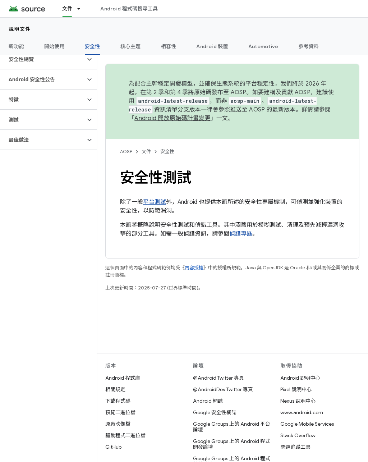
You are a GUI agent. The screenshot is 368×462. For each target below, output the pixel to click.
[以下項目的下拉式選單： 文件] (82, 8)
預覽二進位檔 (120, 412)
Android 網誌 (208, 401)
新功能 (16, 46)
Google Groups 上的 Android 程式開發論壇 (231, 444)
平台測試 (154, 202)
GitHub (113, 447)
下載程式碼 (117, 401)
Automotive (263, 46)
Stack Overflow (298, 435)
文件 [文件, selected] (67, 8)
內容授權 (194, 268)
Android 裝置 (212, 46)
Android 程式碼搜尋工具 (129, 8)
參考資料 (308, 46)
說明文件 (20, 29)
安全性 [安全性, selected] (92, 46)
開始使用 (54, 46)
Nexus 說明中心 (298, 401)
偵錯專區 (240, 233)
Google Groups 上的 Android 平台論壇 (231, 427)
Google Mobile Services (307, 424)
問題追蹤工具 (295, 447)
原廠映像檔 (117, 424)
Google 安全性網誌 (214, 412)
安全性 (167, 151)
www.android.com (301, 412)
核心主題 (130, 46)
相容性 (168, 46)
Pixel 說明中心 (296, 389)
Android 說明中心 (300, 378)
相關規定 (115, 389)
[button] (42, 59)
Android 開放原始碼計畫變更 (172, 118)
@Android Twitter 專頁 (218, 378)
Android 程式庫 (122, 378)
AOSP (126, 151)
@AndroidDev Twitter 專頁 (223, 389)
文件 (146, 151)
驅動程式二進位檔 (125, 435)
